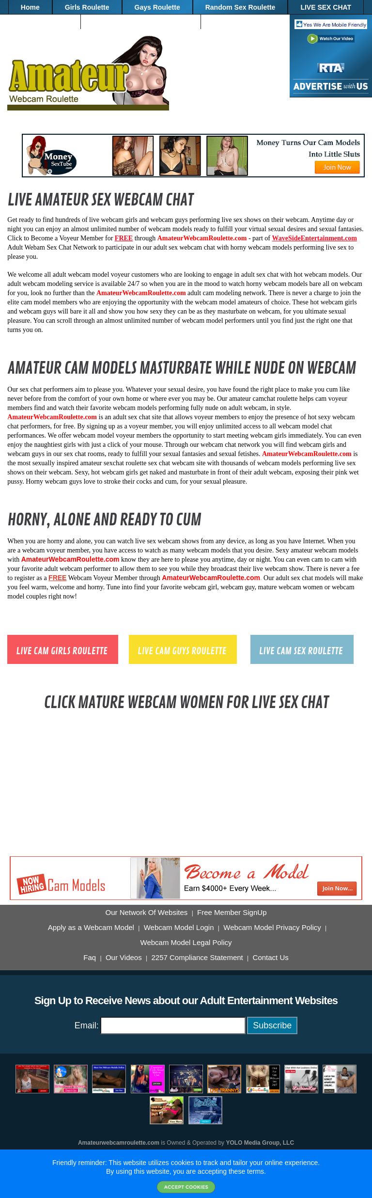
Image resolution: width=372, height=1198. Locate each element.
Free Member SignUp (231, 912)
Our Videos (124, 957)
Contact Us (271, 957)
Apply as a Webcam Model (91, 927)
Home (30, 7)
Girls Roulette (87, 7)
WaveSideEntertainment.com (314, 238)
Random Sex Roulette (240, 7)
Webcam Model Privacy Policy (272, 927)
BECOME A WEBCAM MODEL (140, 22)
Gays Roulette (157, 7)
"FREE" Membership (246, 22)
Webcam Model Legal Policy (186, 942)
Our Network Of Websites (147, 912)
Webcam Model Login (179, 927)
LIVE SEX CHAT (325, 7)
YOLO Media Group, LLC (260, 1142)
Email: (87, 1025)
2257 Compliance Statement (197, 957)
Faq (89, 957)
